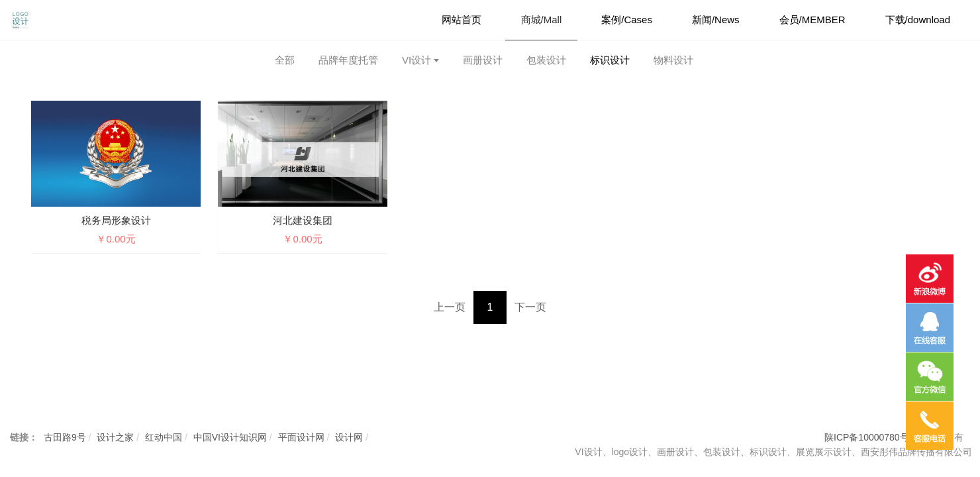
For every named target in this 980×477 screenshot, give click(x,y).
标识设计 (610, 60)
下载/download (917, 19)
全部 (285, 60)
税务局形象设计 (116, 220)
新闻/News (716, 19)
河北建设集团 (302, 220)
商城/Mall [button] (541, 19)
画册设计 (483, 60)
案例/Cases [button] (626, 19)
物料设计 (673, 60)
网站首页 (461, 19)
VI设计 (416, 60)
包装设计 (546, 60)
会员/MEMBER (812, 19)
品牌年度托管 (348, 60)
